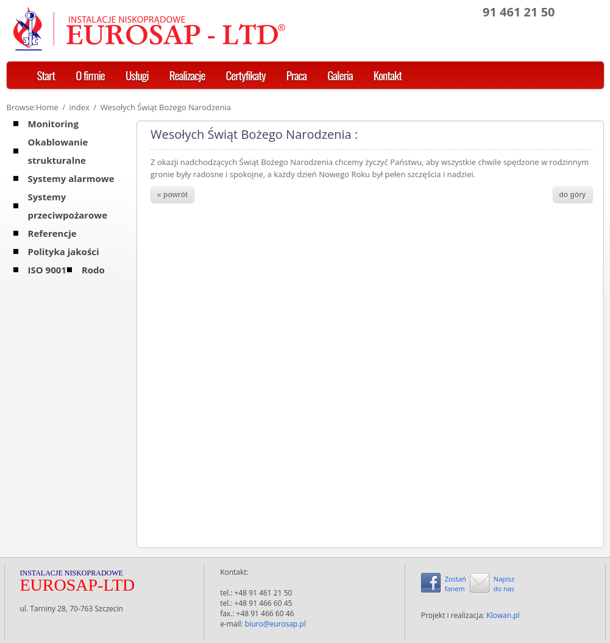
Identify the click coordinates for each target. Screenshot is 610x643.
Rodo (93, 270)
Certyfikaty (246, 74)
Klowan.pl (502, 615)
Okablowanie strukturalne (58, 151)
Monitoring (53, 124)
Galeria (340, 74)
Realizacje (187, 74)
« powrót (172, 195)
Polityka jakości (63, 251)
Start (46, 74)
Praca (296, 74)
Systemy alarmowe (71, 178)
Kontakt (388, 74)
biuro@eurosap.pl (275, 624)
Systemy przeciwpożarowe (68, 206)
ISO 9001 (47, 270)
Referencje (52, 233)
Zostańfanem (455, 583)
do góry (572, 195)
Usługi (137, 74)
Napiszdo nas (504, 583)
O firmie (90, 74)
